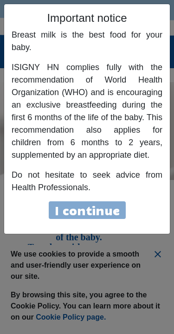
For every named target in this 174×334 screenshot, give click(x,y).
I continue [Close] (87, 210)
